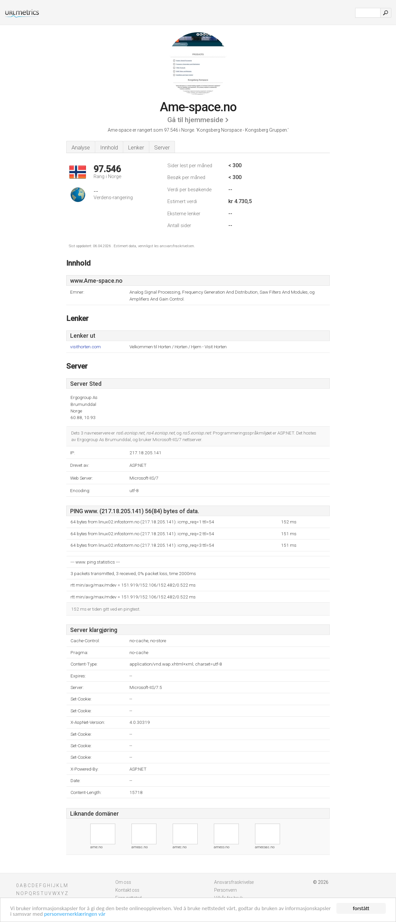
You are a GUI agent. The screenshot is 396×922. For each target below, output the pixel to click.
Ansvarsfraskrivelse (234, 882)
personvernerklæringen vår (75, 914)
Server (162, 147)
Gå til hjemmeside (195, 120)
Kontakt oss (127, 890)
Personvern (225, 890)
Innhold (109, 147)
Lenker (136, 147)
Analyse (80, 147)
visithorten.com (85, 346)
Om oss (123, 882)
